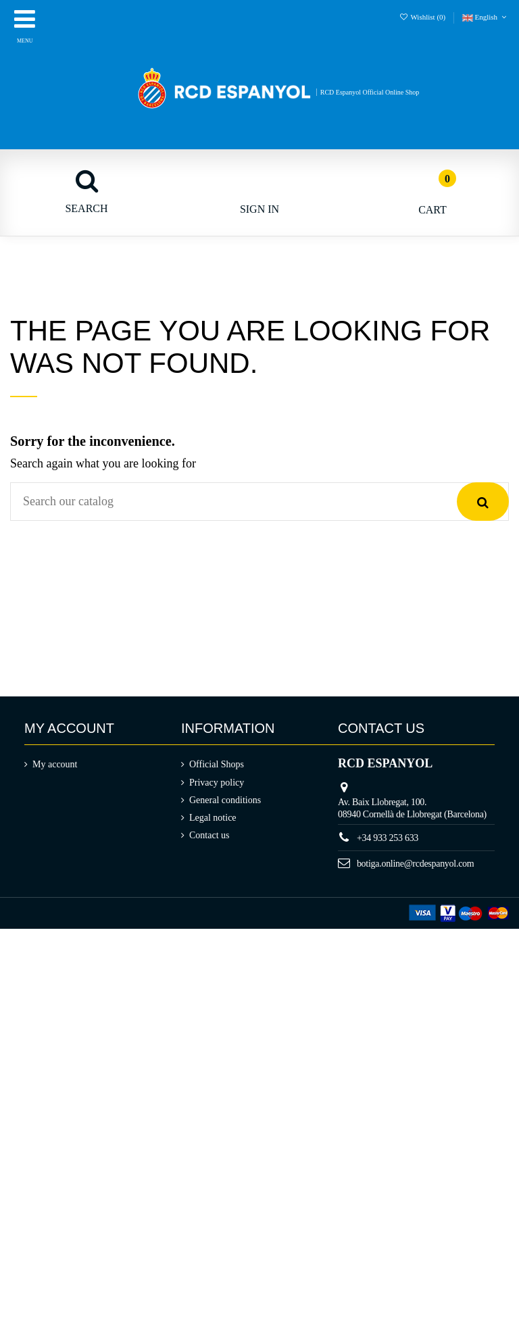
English (485, 17)
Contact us (209, 835)
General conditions (225, 800)
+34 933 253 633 (387, 838)
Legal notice (213, 818)
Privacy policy (216, 782)
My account (54, 764)
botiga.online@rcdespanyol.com (415, 864)
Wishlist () (423, 17)
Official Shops (216, 764)
